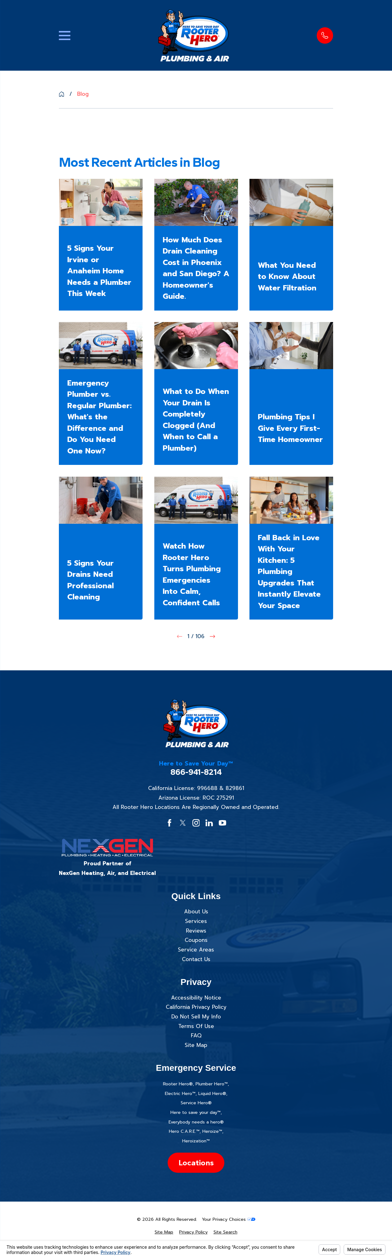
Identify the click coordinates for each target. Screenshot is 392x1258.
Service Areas (196, 950)
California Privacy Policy (196, 1007)
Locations (196, 1162)
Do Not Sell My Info (196, 1017)
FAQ (196, 1035)
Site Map (196, 1045)
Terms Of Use (196, 1026)
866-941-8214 (196, 772)
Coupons (196, 940)
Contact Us (196, 959)
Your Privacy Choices (228, 1219)
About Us (196, 911)
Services (196, 921)
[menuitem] (164, 1232)
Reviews (196, 931)
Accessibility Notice (196, 998)
